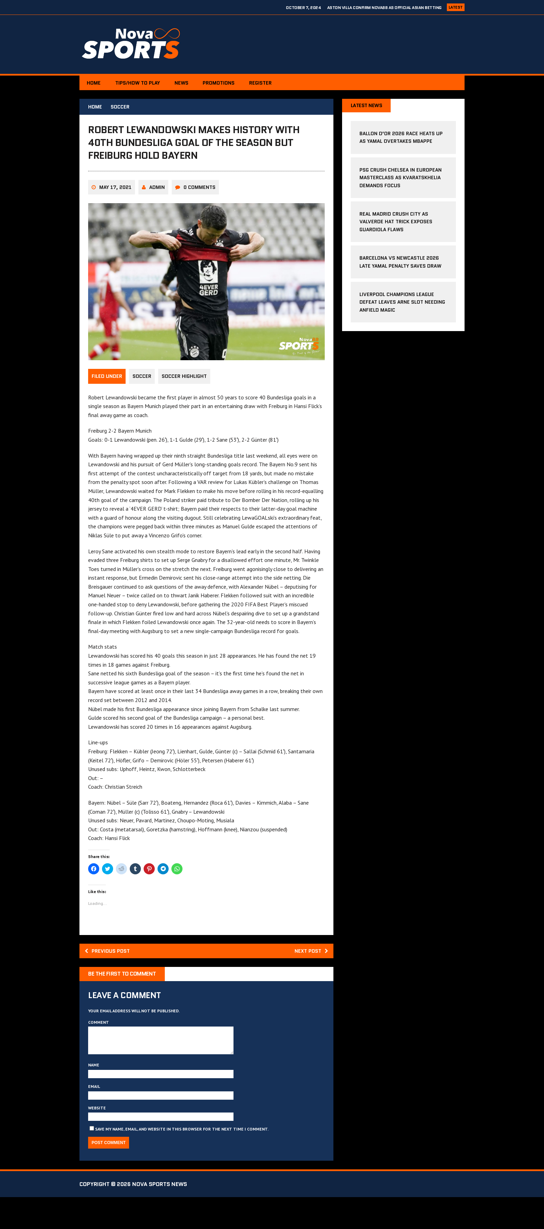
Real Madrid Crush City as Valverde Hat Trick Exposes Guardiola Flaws (395, 222)
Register (273, 82)
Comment (98, 1048)
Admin (157, 213)
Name (93, 1096)
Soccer (142, 402)
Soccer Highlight (185, 402)
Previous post (109, 977)
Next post (309, 977)
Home (95, 82)
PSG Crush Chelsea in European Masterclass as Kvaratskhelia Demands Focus (400, 178)
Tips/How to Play (141, 82)
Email (94, 1118)
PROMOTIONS (229, 82)
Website (97, 1139)
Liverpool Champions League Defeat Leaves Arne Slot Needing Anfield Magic (402, 303)
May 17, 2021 (115, 213)
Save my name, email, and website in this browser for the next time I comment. (182, 1160)
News (188, 82)
